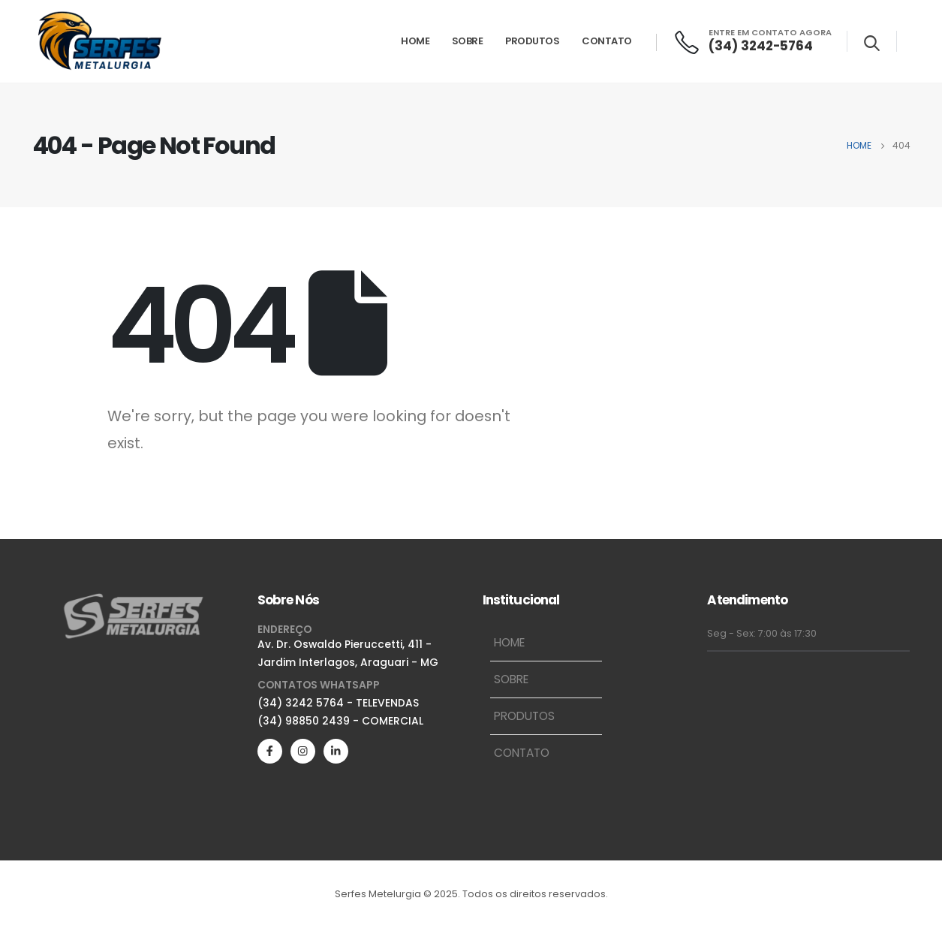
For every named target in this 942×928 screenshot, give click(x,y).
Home (415, 41)
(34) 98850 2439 (303, 720)
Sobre (467, 41)
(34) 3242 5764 (300, 702)
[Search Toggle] (871, 43)
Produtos (532, 41)
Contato (607, 41)
